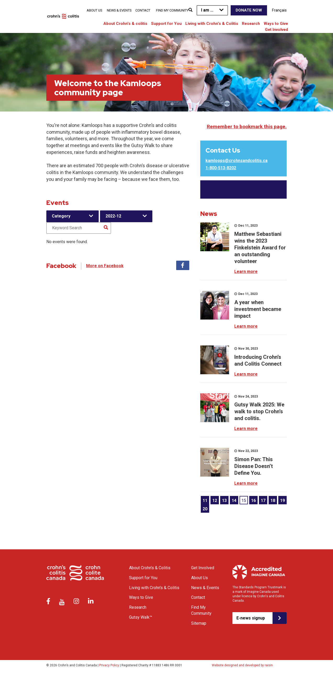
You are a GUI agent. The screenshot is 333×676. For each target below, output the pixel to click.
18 (272, 500)
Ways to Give (276, 23)
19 (282, 500)
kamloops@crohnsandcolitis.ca (237, 160)
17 (263, 500)
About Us (94, 10)
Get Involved (276, 29)
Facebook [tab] (182, 265)
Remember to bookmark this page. (247, 127)
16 (253, 500)
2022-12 (113, 216)
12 (214, 500)
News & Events (119, 10)
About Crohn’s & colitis (125, 23)
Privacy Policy (109, 665)
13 (224, 500)
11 (205, 500)
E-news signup (250, 618)
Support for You (166, 23)
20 (205, 508)
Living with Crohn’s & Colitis (211, 23)
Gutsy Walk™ (140, 617)
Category (61, 216)
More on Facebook (105, 265)
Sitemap (198, 623)
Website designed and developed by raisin (242, 665)
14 (234, 500)
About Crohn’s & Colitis (149, 567)
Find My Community (172, 10)
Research (251, 23)
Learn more (246, 271)
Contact (142, 10)
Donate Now (249, 10)
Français (279, 10)
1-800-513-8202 (221, 167)
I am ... (207, 10)
